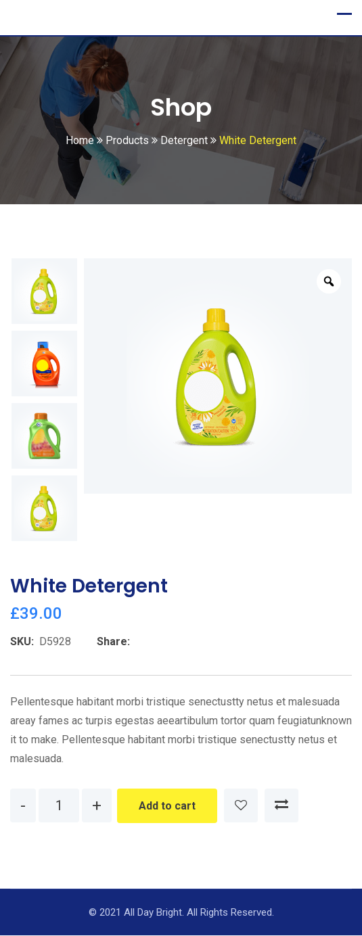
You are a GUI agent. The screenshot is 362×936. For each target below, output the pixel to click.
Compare (281, 806)
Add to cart (167, 806)
